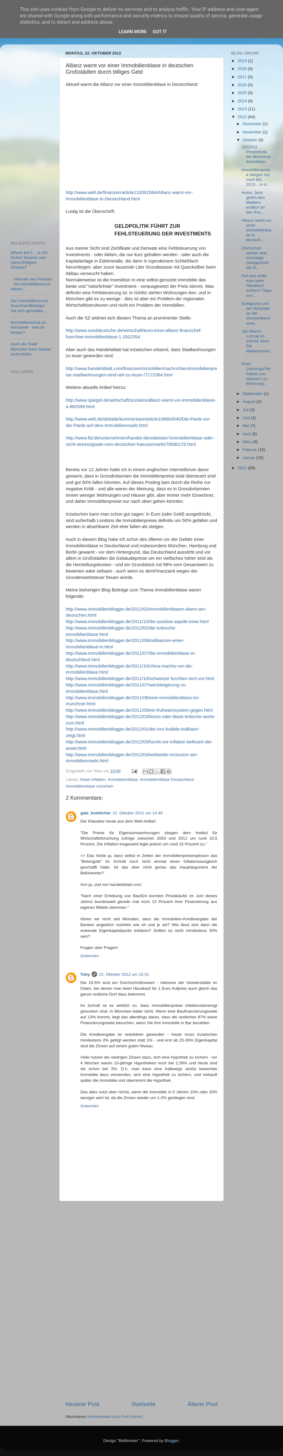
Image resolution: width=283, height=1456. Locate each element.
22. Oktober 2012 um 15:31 (124, 974)
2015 (243, 92)
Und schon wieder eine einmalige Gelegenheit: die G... (256, 258)
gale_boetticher (95, 813)
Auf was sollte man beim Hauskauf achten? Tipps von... (257, 285)
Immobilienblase (123, 779)
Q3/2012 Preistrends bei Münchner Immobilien (256, 154)
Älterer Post (202, 1404)
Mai (246, 425)
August (250, 401)
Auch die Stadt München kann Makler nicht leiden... (31, 349)
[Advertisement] (141, 1300)
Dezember (253, 124)
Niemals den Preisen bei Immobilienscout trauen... (31, 284)
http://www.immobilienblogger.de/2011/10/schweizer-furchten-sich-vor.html (140, 678)
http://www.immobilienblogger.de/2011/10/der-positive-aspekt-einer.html (137, 621)
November (253, 132)
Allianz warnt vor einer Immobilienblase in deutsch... (257, 230)
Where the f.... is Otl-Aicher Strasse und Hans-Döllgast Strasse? (29, 260)
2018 (243, 68)
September (253, 393)
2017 (243, 77)
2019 (243, 60)
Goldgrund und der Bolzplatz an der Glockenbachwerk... (256, 313)
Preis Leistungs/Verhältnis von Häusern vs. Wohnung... (256, 373)
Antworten (89, 956)
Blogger (172, 1440)
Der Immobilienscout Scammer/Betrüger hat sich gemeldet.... (29, 305)
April (247, 434)
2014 (243, 101)
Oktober (250, 140)
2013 (243, 109)
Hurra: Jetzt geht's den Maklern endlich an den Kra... (253, 202)
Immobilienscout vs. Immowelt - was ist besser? (29, 327)
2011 (243, 468)
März (248, 441)
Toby (85, 974)
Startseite (143, 1404)
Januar (249, 457)
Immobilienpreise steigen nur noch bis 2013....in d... (256, 177)
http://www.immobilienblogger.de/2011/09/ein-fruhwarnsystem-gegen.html (139, 710)
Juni (247, 417)
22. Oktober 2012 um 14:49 (137, 813)
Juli (246, 409)
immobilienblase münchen (89, 786)
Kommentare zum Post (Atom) (115, 1416)
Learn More (133, 31)
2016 (243, 85)
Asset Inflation (93, 779)
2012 (243, 117)
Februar (250, 449)
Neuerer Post (82, 1404)
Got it (160, 31)
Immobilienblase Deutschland (167, 779)
